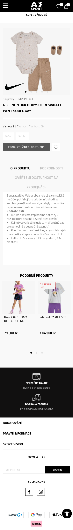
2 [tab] (31, 92)
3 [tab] (36, 92)
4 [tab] (42, 92)
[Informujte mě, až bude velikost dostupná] (8, 136)
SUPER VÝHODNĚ (36, 15)
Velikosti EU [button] (9, 126)
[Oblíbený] (59, 5)
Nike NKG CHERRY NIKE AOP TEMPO (15, 319)
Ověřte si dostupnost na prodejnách (36, 182)
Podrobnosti (51, 168)
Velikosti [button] (23, 126)
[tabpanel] (36, 61)
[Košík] (67, 6)
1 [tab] (25, 92)
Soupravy (8, 99)
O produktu (20, 168)
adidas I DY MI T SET (53, 317)
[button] (56, 147)
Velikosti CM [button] (37, 126)
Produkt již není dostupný (26, 147)
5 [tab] (47, 92)
